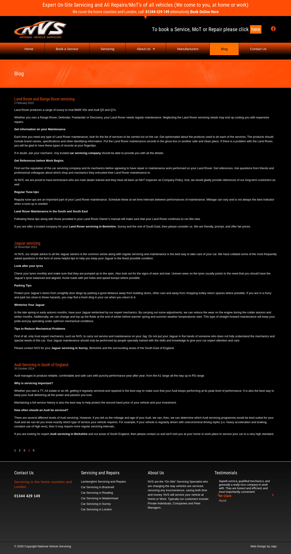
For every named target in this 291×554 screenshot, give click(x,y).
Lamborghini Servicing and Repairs (103, 481)
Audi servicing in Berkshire (68, 434)
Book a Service (67, 49)
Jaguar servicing (27, 243)
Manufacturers (187, 49)
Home (28, 49)
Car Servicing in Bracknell (97, 487)
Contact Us (258, 49)
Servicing (107, 49)
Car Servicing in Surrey (96, 503)
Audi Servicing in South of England (41, 364)
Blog (224, 49)
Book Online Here (204, 11)
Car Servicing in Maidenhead (99, 498)
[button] (218, 495)
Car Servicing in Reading (97, 492)
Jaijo (274, 546)
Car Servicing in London (96, 509)
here (255, 29)
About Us (146, 49)
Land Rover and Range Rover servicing (44, 99)
